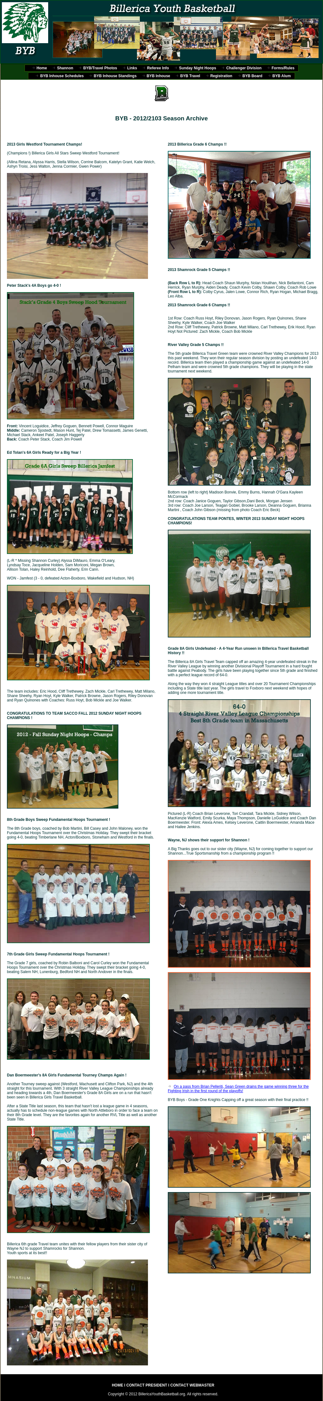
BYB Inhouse (158, 76)
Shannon (65, 68)
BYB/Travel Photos (100, 68)
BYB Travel (190, 76)
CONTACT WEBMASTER (192, 1385)
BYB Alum (281, 76)
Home (42, 68)
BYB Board (252, 76)
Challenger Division (244, 68)
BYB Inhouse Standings (115, 76)
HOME (118, 1385)
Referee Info (158, 68)
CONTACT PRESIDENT (146, 1385)
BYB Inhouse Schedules (62, 76)
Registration (221, 76)
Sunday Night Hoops (197, 68)
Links (132, 68)
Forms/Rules (283, 68)
